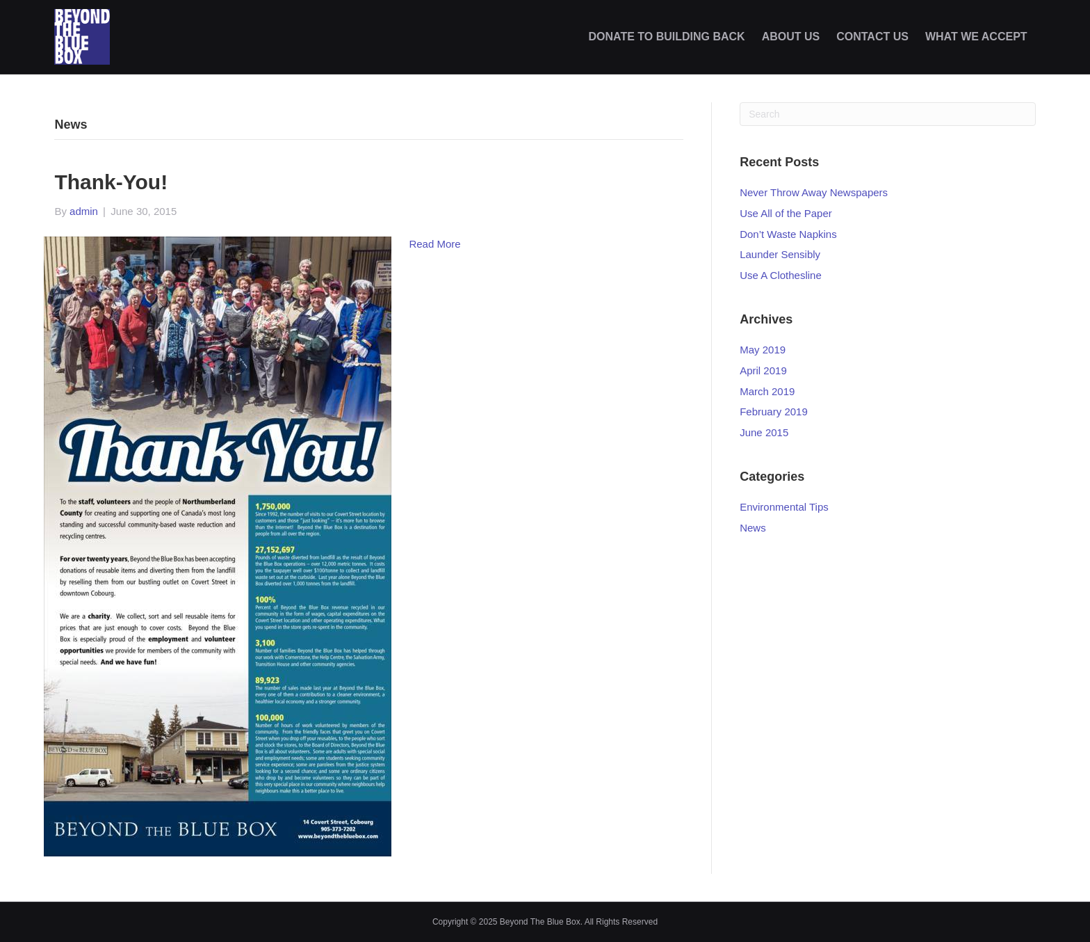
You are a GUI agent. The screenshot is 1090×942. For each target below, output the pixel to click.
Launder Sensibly (780, 254)
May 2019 (763, 350)
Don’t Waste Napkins (788, 234)
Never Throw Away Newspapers (814, 192)
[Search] (887, 114)
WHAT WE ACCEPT (976, 36)
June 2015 (764, 432)
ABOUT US (791, 36)
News (753, 528)
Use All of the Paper (786, 213)
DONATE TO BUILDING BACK (666, 36)
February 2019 (774, 411)
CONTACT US (872, 36)
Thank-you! (111, 181)
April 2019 (763, 370)
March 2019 (767, 391)
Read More (434, 244)
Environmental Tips (784, 507)
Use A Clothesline (781, 275)
